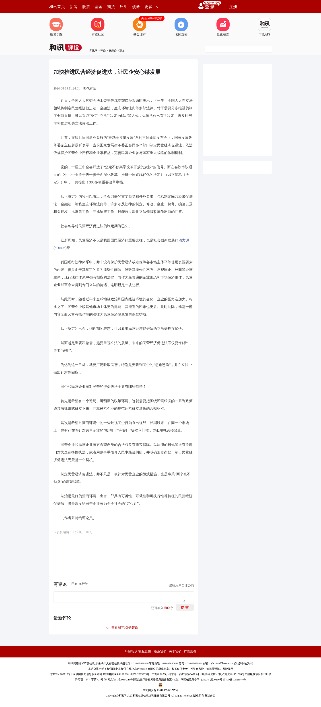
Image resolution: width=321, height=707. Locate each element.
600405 (60, 248)
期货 (111, 6)
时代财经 (89, 88)
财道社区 (98, 27)
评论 (103, 50)
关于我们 (175, 651)
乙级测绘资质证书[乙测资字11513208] (222, 674)
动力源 (183, 240)
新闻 (74, 6)
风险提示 (227, 668)
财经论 (113, 50)
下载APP (264, 27)
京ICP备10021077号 (234, 679)
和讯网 (93, 50)
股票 (86, 6)
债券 (136, 6)
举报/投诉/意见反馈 (138, 651)
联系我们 (160, 651)
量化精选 (223, 27)
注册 (233, 6)
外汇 (123, 6)
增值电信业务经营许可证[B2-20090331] (126, 674)
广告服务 (190, 651)
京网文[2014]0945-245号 (119, 679)
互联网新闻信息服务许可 (87, 674)
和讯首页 (57, 6)
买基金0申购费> (152, 18)
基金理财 (139, 27)
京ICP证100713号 (60, 674)
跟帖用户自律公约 (181, 585)
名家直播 (181, 27)
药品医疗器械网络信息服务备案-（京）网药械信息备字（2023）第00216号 (178, 679)
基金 (99, 6)
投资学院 (56, 27)
